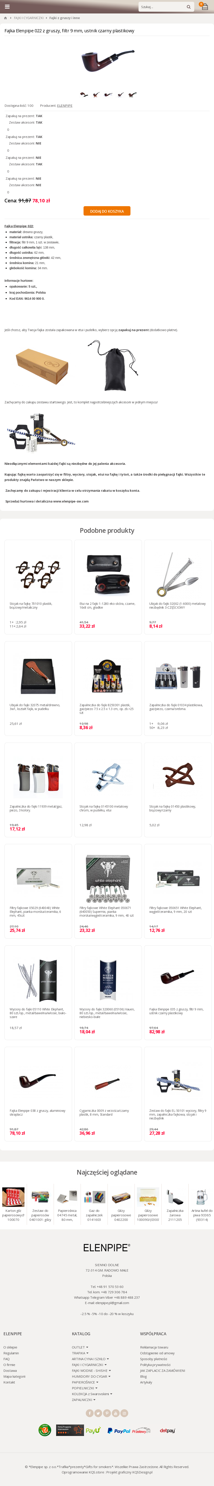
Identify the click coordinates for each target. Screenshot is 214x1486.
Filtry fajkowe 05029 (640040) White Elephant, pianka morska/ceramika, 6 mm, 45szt (35, 912)
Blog (143, 1376)
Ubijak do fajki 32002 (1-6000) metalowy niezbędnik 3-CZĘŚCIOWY (177, 605)
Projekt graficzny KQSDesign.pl (129, 1472)
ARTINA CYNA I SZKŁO (89, 1359)
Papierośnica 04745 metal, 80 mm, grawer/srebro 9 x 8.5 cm (67, 1215)
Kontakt (9, 1382)
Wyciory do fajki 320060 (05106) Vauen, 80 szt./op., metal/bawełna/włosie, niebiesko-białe (107, 1013)
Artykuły (146, 1382)
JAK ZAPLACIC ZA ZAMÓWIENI (162, 1370)
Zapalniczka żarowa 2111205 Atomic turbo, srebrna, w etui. (175, 1215)
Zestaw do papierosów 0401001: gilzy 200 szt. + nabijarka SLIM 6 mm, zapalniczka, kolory (40, 1215)
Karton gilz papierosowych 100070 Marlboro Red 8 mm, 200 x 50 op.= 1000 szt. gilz (13, 1215)
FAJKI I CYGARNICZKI (29, 18)
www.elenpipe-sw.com (71, 501)
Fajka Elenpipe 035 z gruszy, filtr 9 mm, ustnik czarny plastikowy (176, 1011)
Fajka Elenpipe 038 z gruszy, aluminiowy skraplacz (37, 1112)
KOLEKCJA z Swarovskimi (90, 1394)
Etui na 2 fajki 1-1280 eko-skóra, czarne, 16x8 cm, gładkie (107, 605)
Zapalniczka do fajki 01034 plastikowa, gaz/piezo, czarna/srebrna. (176, 707)
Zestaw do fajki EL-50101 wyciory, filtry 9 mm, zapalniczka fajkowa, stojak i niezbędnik (177, 1114)
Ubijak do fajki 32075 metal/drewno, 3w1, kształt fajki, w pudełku (35, 707)
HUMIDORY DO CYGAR (89, 1376)
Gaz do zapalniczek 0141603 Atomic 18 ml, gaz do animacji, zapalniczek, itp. (94, 1215)
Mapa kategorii (14, 1376)
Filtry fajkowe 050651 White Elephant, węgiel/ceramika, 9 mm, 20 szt (175, 910)
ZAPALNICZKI (82, 1399)
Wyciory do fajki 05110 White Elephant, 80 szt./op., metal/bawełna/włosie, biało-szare (38, 1013)
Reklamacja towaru (154, 1347)
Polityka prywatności (155, 1364)
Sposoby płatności (153, 1359)
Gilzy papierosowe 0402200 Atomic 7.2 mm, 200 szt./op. (121, 1215)
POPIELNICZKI (83, 1388)
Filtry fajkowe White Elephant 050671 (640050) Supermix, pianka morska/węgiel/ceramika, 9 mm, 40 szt (106, 912)
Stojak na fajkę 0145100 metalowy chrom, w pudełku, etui (103, 808)
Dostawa (10, 1370)
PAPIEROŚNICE (83, 1382)
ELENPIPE (65, 105)
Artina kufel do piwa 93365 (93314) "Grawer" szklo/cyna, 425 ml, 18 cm (202, 1215)
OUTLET (78, 1347)
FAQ (6, 1359)
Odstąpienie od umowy (157, 1353)
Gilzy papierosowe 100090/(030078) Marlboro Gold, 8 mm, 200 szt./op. (148, 1215)
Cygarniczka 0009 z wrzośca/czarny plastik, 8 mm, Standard (104, 1112)
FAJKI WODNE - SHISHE (90, 1370)
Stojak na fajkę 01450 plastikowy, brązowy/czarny (172, 808)
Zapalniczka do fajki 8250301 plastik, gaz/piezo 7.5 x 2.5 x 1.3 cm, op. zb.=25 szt (106, 709)
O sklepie (10, 1347)
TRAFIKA (78, 1353)
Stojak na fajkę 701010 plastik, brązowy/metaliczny (31, 605)
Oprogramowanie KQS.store (83, 1472)
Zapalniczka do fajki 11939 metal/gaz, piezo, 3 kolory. (36, 808)
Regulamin (11, 1353)
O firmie (9, 1364)
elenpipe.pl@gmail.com (112, 1302)
